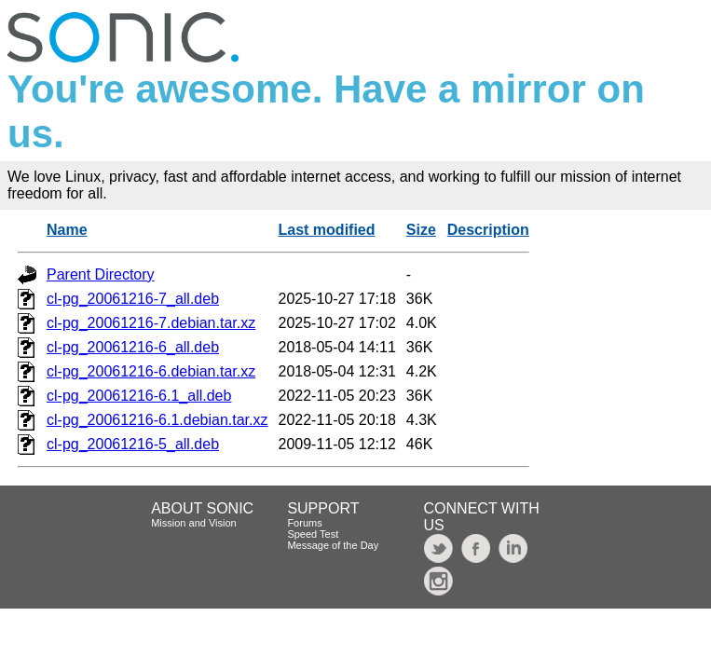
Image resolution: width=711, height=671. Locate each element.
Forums (304, 522)
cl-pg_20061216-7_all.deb (133, 299)
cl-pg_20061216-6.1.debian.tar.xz (157, 420)
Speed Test (312, 534)
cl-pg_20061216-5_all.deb (133, 444)
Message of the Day (332, 545)
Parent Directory (101, 274)
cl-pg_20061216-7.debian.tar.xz (151, 323)
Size (421, 230)
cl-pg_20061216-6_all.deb (133, 347)
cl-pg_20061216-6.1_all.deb (139, 396)
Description (488, 230)
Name (67, 230)
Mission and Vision (194, 522)
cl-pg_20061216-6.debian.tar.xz (151, 371)
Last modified (327, 230)
